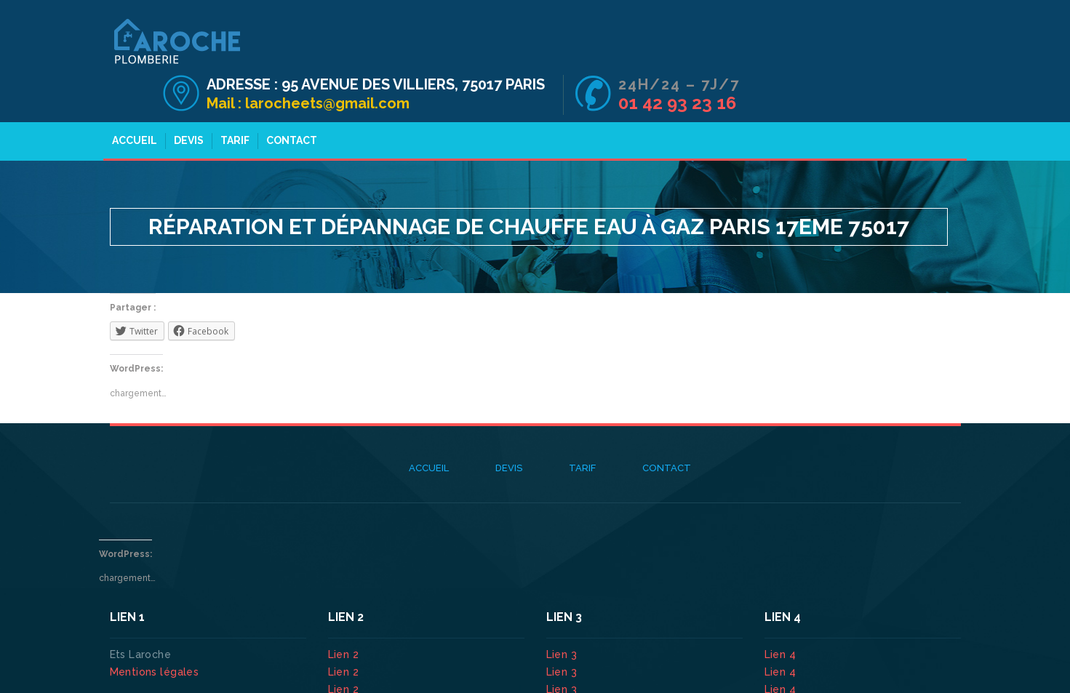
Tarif (230, 100)
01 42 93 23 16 (898, 57)
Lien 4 (781, 614)
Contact (287, 100)
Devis (184, 100)
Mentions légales (154, 632)
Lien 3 (563, 614)
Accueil (130, 100)
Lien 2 (345, 614)
